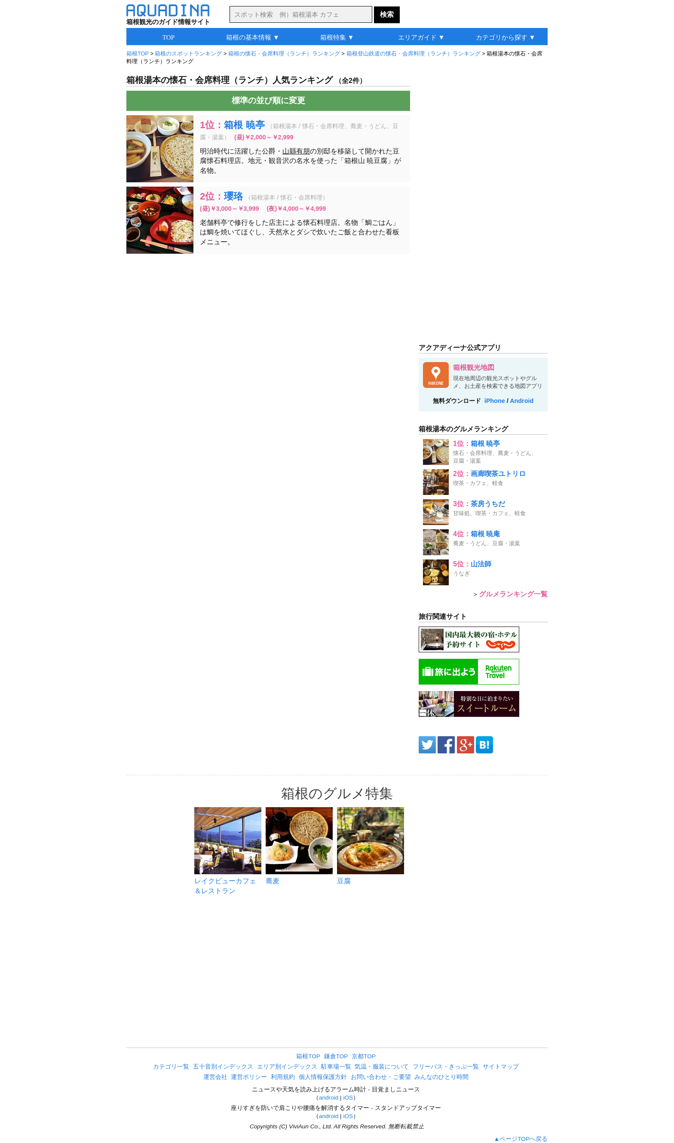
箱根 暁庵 (485, 534)
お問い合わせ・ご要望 (381, 1077)
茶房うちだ (488, 503)
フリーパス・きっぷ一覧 (446, 1066)
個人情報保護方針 (323, 1077)
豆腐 (344, 881)
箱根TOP (308, 1056)
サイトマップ (501, 1066)
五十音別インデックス (223, 1066)
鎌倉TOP (336, 1056)
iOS (348, 1097)
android (328, 1097)
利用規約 (283, 1077)
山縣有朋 (296, 151)
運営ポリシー (249, 1077)
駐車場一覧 (336, 1066)
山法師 (481, 564)
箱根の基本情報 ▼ (252, 37)
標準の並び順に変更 (268, 100)
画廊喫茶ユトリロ (498, 473)
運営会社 (215, 1077)
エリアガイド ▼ (421, 37)
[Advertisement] (268, 322)
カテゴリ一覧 (171, 1066)
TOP (168, 37)
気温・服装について (382, 1066)
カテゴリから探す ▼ (506, 37)
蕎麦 (272, 881)
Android (521, 400)
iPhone (494, 400)
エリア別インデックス (287, 1066)
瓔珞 (233, 196)
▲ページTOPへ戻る (521, 1139)
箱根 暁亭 (244, 125)
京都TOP (364, 1056)
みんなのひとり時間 (441, 1077)
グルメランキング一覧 (513, 594)
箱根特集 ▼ (337, 37)
